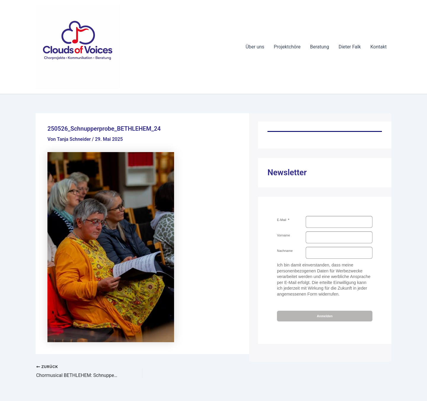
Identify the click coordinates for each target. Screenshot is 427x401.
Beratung (319, 47)
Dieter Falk (350, 47)
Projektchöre (287, 47)
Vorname (283, 235)
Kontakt (378, 47)
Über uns (255, 47)
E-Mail (282, 220)
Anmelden (324, 316)
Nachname (285, 250)
